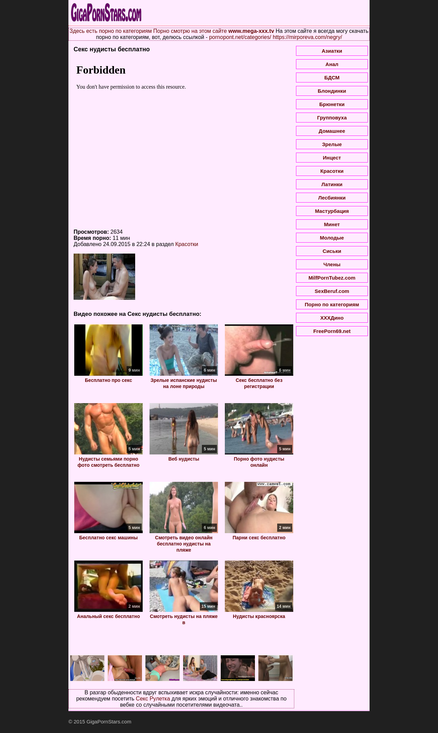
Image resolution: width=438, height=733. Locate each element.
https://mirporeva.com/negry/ (307, 37)
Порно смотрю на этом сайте (190, 31)
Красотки (186, 244)
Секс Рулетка (153, 699)
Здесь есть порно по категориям (110, 31)
